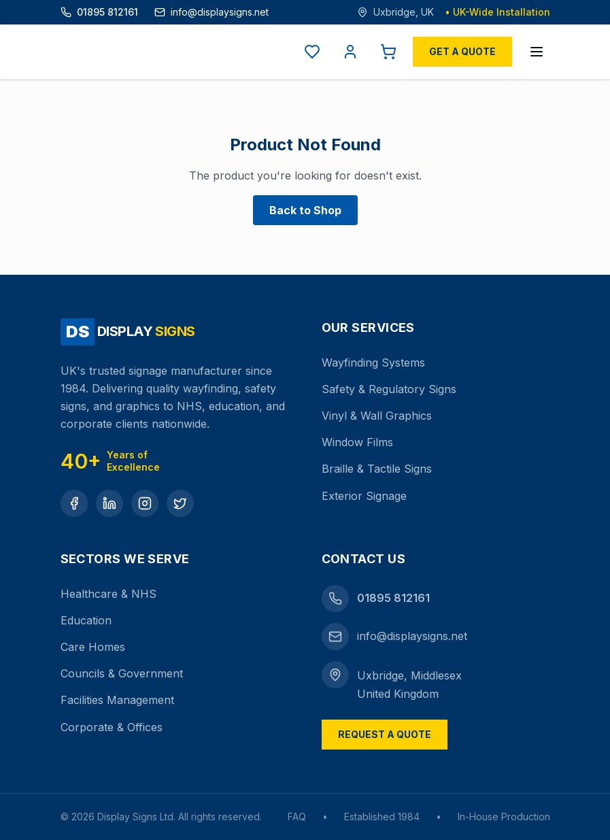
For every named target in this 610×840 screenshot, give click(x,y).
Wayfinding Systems (373, 362)
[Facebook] (74, 503)
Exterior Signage (364, 496)
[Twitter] (180, 503)
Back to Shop (305, 210)
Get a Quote (462, 51)
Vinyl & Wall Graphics (377, 415)
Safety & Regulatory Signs (389, 389)
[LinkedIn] (109, 503)
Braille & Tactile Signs (377, 468)
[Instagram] (144, 503)
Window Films (357, 442)
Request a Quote (384, 734)
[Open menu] (536, 51)
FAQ (297, 816)
